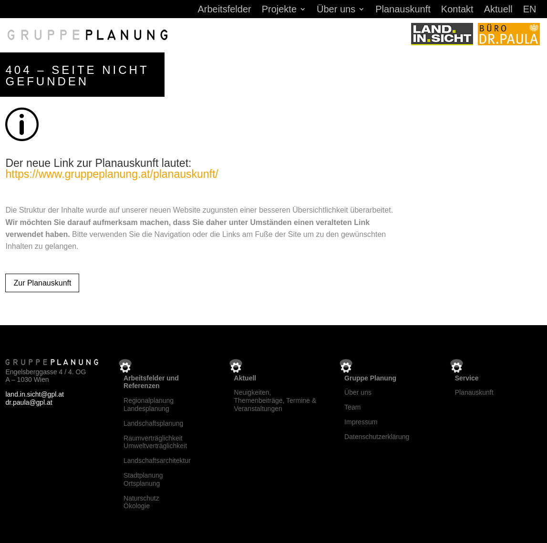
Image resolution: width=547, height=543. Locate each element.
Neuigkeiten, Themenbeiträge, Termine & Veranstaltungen (275, 400)
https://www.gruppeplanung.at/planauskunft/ (111, 174)
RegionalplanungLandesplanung (149, 404)
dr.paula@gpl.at (28, 402)
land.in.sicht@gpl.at (34, 394)
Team (352, 407)
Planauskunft (403, 10)
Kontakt (457, 10)
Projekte (279, 10)
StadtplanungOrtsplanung (143, 479)
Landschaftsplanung (153, 423)
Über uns (336, 10)
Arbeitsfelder (224, 10)
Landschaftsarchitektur (157, 460)
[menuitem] (530, 11)
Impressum (360, 422)
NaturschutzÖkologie (141, 502)
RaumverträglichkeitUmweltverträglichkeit (155, 442)
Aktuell (498, 10)
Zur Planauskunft (42, 283)
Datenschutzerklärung (376, 437)
